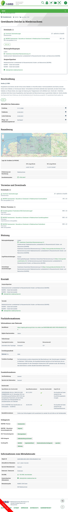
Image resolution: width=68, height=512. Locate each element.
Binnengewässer (22, 434)
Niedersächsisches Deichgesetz (44, 443)
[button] (3, 135)
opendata (57, 443)
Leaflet (53, 156)
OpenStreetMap (59, 156)
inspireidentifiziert (29, 443)
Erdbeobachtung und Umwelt (25, 438)
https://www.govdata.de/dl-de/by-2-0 (52, 248)
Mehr (3, 99)
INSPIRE (20, 443)
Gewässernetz (21, 424)
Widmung (20, 446)
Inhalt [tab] (3, 11)
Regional (20, 428)
